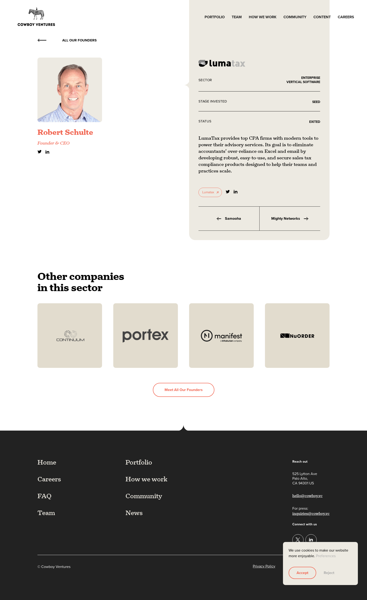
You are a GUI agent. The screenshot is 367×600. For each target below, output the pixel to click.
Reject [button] (329, 572)
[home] (36, 17)
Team (237, 17)
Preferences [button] (326, 556)
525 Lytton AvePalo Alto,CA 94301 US (304, 479)
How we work (262, 17)
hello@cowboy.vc (307, 495)
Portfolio (215, 17)
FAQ (44, 496)
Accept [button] (302, 572)
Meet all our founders (184, 389)
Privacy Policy (264, 566)
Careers (346, 17)
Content (322, 17)
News (134, 513)
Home (46, 462)
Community (294, 17)
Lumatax (208, 192)
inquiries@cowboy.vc (311, 513)
